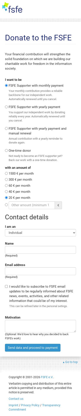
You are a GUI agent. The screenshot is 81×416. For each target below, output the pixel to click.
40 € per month (19, 192)
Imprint (13, 405)
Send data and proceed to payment (33, 348)
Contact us (16, 398)
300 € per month (20, 180)
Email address (15, 265)
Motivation (12, 317)
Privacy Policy (30, 405)
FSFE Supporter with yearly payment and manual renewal (39, 136)
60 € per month (19, 186)
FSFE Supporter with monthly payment (39, 92)
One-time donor (39, 155)
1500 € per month (21, 173)
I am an (10, 227)
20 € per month (19, 198)
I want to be (13, 80)
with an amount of (18, 168)
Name (9, 243)
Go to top (71, 362)
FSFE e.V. (47, 377)
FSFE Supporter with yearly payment (39, 114)
